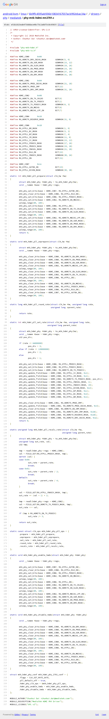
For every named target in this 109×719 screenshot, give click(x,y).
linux (24, 13)
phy (5, 17)
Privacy (25, 714)
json (104, 714)
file (61, 24)
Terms (33, 714)
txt (97, 714)
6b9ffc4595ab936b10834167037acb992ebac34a (57, 13)
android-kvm (10, 13)
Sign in (103, 4)
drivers (95, 13)
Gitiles (17, 714)
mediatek (15, 17)
